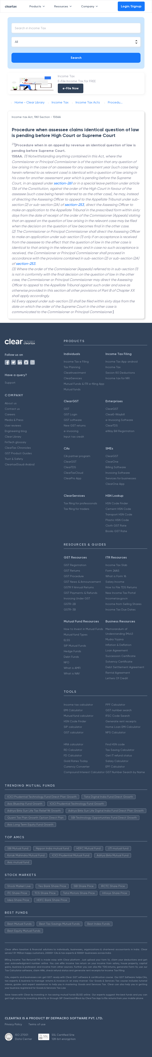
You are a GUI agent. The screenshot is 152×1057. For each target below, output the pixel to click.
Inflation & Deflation (118, 644)
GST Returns (72, 570)
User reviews (13, 425)
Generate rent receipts (120, 721)
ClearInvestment (75, 372)
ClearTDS (111, 425)
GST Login (70, 414)
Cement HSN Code (118, 508)
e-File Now (71, 88)
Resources (63, 6)
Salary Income (114, 581)
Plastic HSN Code (117, 520)
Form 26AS (112, 570)
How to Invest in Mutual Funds (83, 629)
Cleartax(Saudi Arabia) (20, 464)
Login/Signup (131, 6)
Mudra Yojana (114, 639)
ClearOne (111, 461)
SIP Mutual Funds (75, 645)
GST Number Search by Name (125, 772)
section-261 (63, 183)
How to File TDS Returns (121, 587)
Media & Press (14, 419)
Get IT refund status (118, 755)
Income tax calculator (78, 704)
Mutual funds (72, 389)
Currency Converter (76, 766)
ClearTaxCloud (73, 472)
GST (66, 408)
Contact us (12, 408)
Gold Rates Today (76, 761)
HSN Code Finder (116, 503)
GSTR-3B (70, 609)
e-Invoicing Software (119, 419)
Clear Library (13, 436)
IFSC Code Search (117, 715)
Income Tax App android (121, 361)
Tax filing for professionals (80, 503)
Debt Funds (71, 656)
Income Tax (113, 367)
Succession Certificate (120, 656)
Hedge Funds (72, 651)
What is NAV (72, 673)
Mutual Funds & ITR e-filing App (84, 383)
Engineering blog (16, 431)
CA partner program (77, 456)
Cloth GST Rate (115, 525)
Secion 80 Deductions (120, 372)
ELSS (67, 640)
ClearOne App (114, 483)
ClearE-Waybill (115, 414)
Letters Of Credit (116, 678)
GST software (73, 419)
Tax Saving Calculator (119, 749)
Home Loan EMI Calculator (122, 726)
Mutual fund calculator (78, 715)
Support (10, 382)
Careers (10, 414)
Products (37, 6)
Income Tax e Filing (76, 361)
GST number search (118, 710)
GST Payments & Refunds (80, 592)
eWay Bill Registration (119, 431)
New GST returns (75, 425)
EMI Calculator (73, 710)
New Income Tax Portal (120, 592)
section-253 (74, 205)
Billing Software (115, 467)
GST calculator (73, 732)
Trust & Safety (14, 458)
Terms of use (37, 1024)
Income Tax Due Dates (120, 609)
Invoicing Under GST (77, 598)
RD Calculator (73, 749)
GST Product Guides (18, 453)
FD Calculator (73, 755)
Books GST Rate (116, 531)
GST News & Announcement (82, 581)
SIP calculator (73, 726)
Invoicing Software (117, 472)
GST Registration (75, 565)
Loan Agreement (116, 650)
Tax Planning (72, 367)
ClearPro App (72, 478)
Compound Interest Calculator (84, 772)
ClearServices (73, 378)
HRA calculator (73, 744)
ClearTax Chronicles (18, 447)
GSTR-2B (70, 604)
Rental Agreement (117, 672)
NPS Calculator (115, 732)
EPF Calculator (115, 766)
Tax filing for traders (76, 508)
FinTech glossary (15, 442)
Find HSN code (115, 744)
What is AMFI (72, 667)
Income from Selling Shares (123, 604)
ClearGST (111, 408)
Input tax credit (74, 436)
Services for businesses (120, 478)
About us (11, 403)
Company (90, 6)
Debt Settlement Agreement (124, 667)
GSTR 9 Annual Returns (79, 587)
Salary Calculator (116, 761)
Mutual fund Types (75, 634)
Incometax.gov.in (116, 598)
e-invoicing (71, 431)
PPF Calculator (115, 704)
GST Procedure (74, 576)
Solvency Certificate (118, 661)
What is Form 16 (115, 576)
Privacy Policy (13, 1024)
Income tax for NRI (117, 378)
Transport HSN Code (118, 514)
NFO (66, 662)
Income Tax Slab (116, 565)
